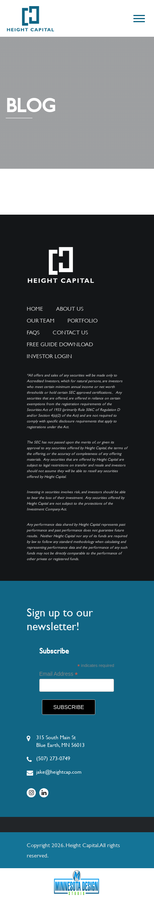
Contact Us (70, 332)
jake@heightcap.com (59, 772)
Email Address (58, 674)
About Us (69, 309)
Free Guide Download (60, 344)
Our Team (41, 321)
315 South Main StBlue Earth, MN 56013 (60, 741)
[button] (138, 17)
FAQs (33, 332)
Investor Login (49, 356)
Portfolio (82, 321)
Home (35, 309)
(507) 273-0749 (53, 758)
